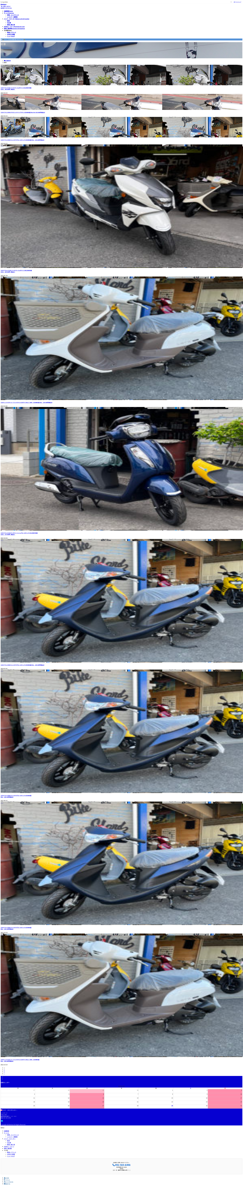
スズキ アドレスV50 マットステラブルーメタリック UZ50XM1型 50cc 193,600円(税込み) (22, 140)
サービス (6, 1133)
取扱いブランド (11, 32)
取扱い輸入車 (11, 25)
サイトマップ (237, 2)
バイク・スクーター (10, 1139)
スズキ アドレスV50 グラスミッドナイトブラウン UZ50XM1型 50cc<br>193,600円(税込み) (23, 112)
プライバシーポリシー (10, 1079)
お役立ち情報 (11, 34)
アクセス (7, 1180)
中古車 (9, 23)
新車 (8, 21)
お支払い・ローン (9, 1146)
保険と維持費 (8, 1148)
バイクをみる (8, 1182)
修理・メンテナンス (13, 15)
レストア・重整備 (12, 17)
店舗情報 (6, 1131)
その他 (6, 1150)
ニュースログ (11, 36)
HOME (6, 1178)
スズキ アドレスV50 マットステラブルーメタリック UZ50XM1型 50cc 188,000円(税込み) (22, 665)
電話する (7, 1184)
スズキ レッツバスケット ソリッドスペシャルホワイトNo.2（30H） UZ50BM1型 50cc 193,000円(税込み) (26, 402)
